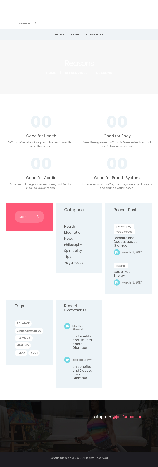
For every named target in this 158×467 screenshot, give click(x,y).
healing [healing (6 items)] (23, 345)
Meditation (73, 232)
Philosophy (73, 244)
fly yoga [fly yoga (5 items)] (24, 338)
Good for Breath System (117, 177)
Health (69, 226)
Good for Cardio (41, 177)
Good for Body (117, 136)
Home (51, 73)
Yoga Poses (73, 262)
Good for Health (41, 136)
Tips (67, 256)
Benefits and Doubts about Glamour (125, 241)
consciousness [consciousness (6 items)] (29, 331)
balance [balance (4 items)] (23, 323)
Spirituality (73, 250)
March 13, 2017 (132, 252)
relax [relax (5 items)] (21, 353)
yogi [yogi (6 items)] (34, 353)
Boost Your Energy (123, 274)
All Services (76, 73)
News (68, 238)
